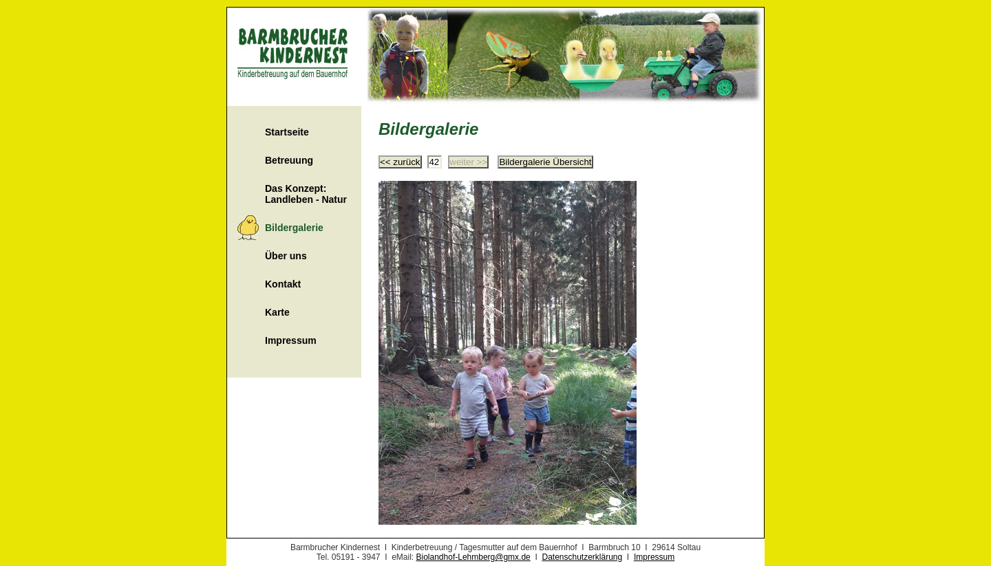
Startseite (287, 132)
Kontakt (283, 284)
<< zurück (400, 162)
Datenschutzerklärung (582, 557)
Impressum (291, 340)
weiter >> (468, 162)
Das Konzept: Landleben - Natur (306, 194)
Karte (277, 312)
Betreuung (289, 160)
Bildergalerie (294, 227)
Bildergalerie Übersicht (545, 162)
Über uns (286, 255)
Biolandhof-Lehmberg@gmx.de (473, 557)
